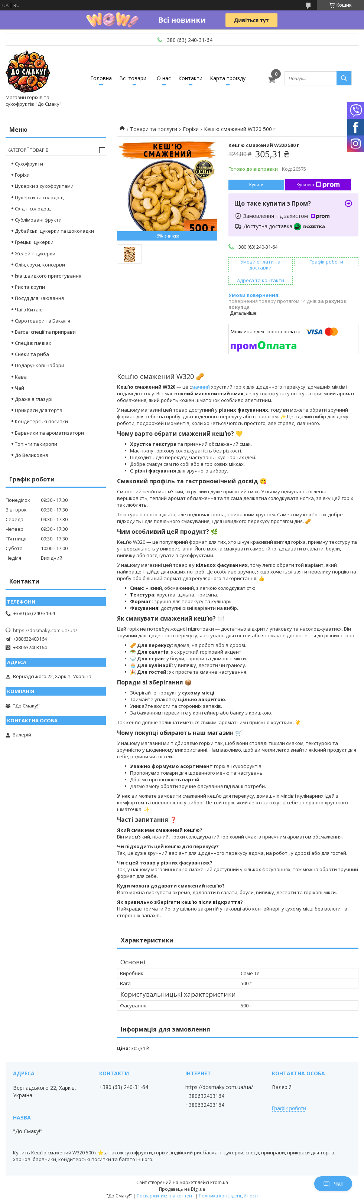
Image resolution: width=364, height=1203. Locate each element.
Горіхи (191, 129)
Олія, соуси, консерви (40, 264)
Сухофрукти (29, 163)
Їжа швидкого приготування (48, 275)
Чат (333, 1183)
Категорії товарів (28, 150)
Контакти (190, 78)
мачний (201, 386)
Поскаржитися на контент (165, 1196)
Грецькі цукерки (34, 242)
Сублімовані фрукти (38, 219)
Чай (19, 388)
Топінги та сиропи (36, 444)
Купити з (318, 185)
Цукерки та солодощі (40, 197)
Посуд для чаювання (39, 298)
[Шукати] (344, 78)
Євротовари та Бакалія (42, 320)
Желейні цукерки (35, 253)
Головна (101, 78)
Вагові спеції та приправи (45, 331)
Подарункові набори (39, 365)
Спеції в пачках (33, 343)
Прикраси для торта (38, 410)
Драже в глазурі (33, 399)
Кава (21, 376)
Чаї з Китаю (29, 309)
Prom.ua (219, 1182)
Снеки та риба (32, 354)
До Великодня (31, 455)
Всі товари (132, 78)
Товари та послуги (153, 129)
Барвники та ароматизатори (49, 432)
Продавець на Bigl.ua (182, 1189)
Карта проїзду (228, 78)
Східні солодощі (33, 208)
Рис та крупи (30, 287)
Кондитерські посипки (41, 421)
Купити (256, 184)
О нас (164, 78)
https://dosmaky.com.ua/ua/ (45, 630)
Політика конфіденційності (228, 1196)
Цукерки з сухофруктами (44, 186)
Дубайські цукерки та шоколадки (54, 231)
